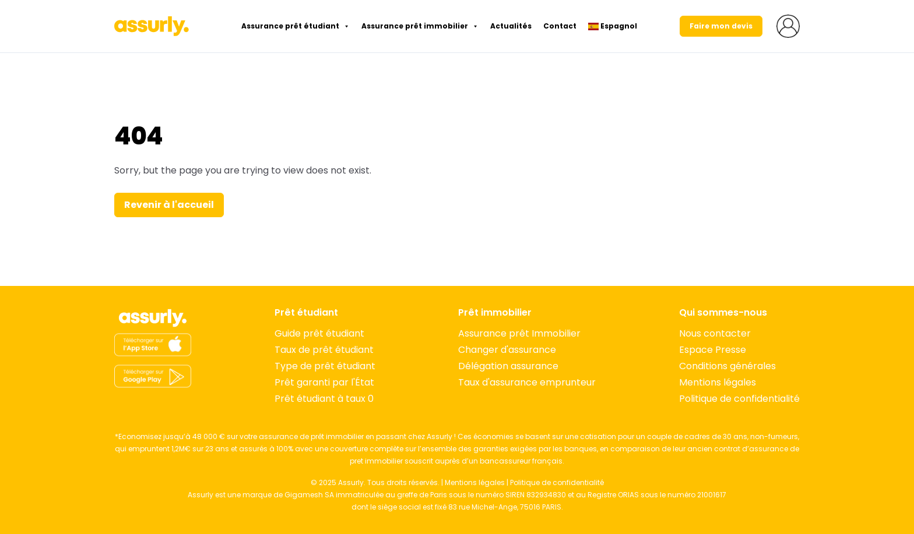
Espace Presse (712, 349)
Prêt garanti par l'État (324, 382)
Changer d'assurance (507, 349)
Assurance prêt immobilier (420, 26)
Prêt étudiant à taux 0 (324, 398)
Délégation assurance (508, 366)
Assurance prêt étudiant (295, 26)
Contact (559, 26)
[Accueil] (152, 318)
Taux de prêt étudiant (324, 349)
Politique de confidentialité (739, 398)
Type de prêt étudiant (325, 366)
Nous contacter (715, 333)
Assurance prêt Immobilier (519, 333)
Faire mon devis (721, 26)
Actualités (511, 26)
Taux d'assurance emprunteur (527, 382)
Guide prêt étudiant (319, 333)
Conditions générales (727, 366)
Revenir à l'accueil (169, 204)
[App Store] (152, 344)
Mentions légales (717, 382)
